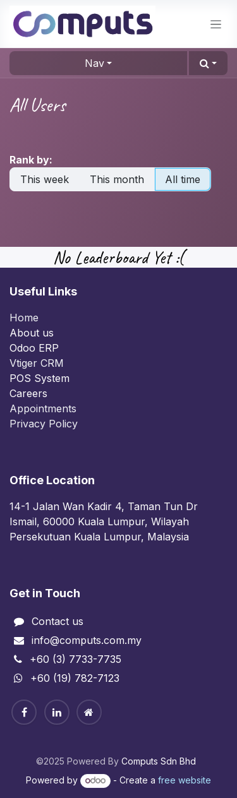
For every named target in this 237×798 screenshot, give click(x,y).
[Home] (89, 712)
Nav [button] (94, 63)
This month (117, 179)
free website (184, 780)
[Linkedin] (57, 712)
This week (44, 179)
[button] (208, 63)
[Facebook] (24, 712)
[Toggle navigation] (216, 24)
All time (182, 179)
